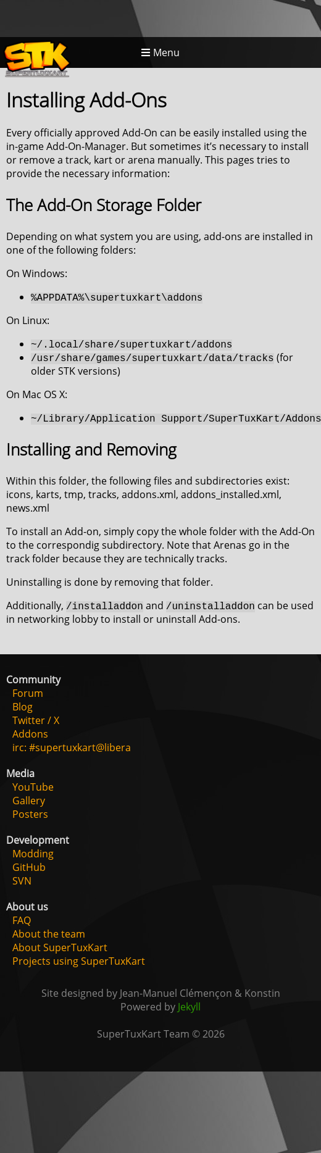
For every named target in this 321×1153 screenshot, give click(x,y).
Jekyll (189, 1007)
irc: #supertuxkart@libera (71, 747)
